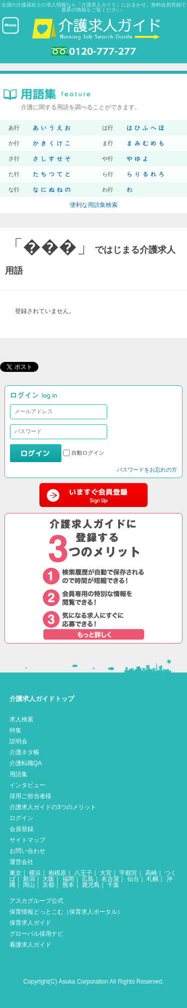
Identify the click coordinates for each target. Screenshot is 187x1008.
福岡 (68, 878)
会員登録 (21, 829)
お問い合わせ (27, 850)
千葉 (113, 884)
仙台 (133, 878)
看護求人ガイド (30, 944)
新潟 (29, 878)
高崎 (151, 872)
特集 (15, 730)
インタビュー (27, 785)
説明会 (18, 741)
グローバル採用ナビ (36, 933)
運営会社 (21, 861)
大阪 (48, 878)
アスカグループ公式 (36, 900)
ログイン (21, 818)
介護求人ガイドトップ (41, 698)
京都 (48, 884)
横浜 (35, 872)
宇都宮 (128, 872)
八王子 (83, 872)
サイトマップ (27, 840)
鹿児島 (91, 884)
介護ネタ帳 (24, 752)
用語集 (18, 774)
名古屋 (110, 878)
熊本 (68, 884)
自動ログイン (87, 453)
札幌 (153, 878)
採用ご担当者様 (30, 796)
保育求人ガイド (30, 922)
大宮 (106, 872)
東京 (15, 872)
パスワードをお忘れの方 (147, 470)
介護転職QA (25, 763)
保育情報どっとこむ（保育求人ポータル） (66, 911)
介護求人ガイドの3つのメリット (53, 807)
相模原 (57, 872)
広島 (88, 878)
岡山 (29, 884)
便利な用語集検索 (94, 204)
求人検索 (21, 719)
